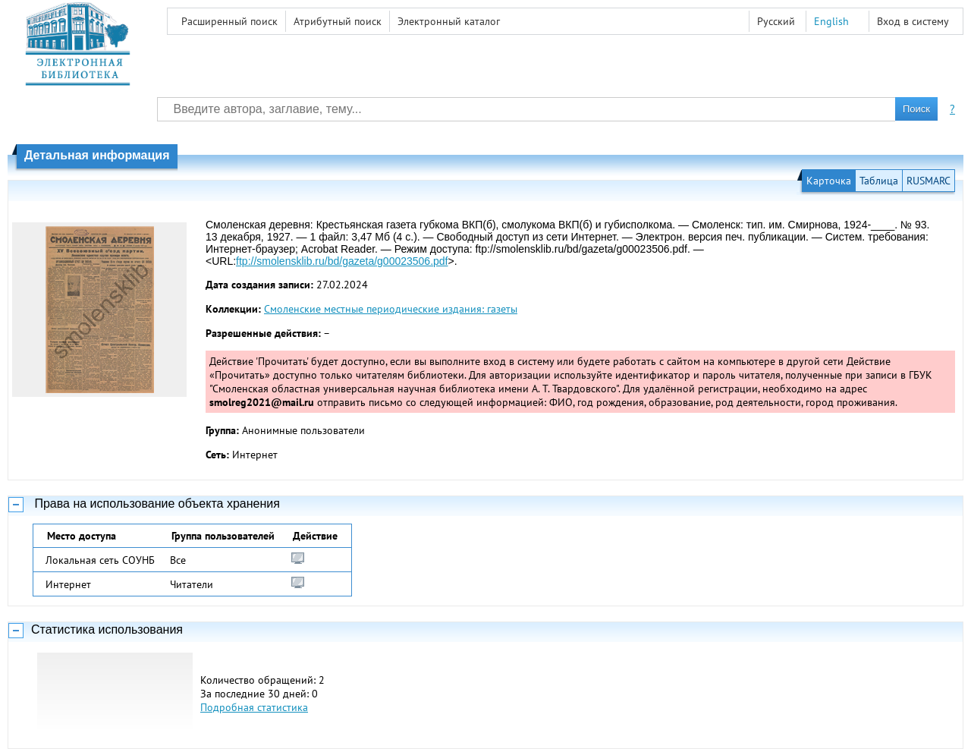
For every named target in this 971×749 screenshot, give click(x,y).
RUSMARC (929, 180)
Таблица (878, 180)
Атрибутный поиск (338, 21)
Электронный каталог (449, 21)
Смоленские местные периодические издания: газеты (390, 309)
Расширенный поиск (229, 21)
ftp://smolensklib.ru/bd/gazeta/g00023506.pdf (342, 261)
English (831, 21)
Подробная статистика (254, 707)
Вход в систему (913, 21)
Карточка (828, 180)
